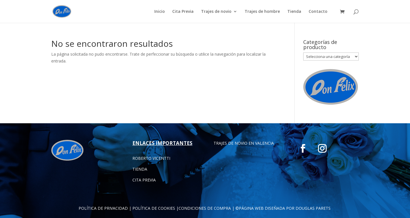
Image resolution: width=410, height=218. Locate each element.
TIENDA (139, 169)
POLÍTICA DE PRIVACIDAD (103, 208)
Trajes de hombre (262, 11)
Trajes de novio (216, 11)
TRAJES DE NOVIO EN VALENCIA (244, 143)
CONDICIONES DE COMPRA (205, 208)
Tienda (294, 11)
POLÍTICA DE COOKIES (153, 208)
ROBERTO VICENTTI (151, 158)
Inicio (159, 11)
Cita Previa (183, 11)
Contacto (318, 11)
